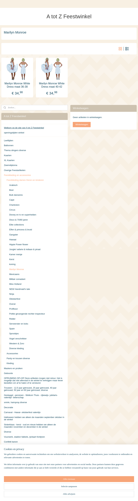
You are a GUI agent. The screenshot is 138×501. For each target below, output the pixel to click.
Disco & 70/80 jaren (18, 220)
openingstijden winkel (14, 132)
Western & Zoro (16, 343)
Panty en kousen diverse (18, 358)
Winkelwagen (81, 124)
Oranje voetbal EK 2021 (15, 446)
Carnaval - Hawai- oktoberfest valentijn (22, 412)
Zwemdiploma (10, 165)
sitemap (61, 495)
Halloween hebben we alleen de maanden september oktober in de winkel (34, 418)
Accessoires (9, 466)
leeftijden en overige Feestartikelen (20, 461)
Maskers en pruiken (13, 368)
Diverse (7, 432)
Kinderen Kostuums (13, 456)
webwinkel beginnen (77, 495)
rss (67, 495)
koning (12, 264)
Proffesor (13, 309)
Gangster (13, 234)
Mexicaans (14, 274)
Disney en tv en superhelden (22, 214)
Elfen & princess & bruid (20, 229)
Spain (12, 328)
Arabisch (13, 185)
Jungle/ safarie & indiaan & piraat (24, 249)
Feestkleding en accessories (17, 175)
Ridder (12, 319)
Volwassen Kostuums (14, 451)
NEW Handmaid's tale (19, 289)
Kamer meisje (15, 254)
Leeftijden (8, 140)
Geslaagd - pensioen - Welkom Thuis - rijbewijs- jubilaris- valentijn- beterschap (31, 396)
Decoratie (8, 407)
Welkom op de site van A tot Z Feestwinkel (24, 128)
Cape (11, 200)
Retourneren (10, 481)
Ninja (11, 294)
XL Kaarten (9, 160)
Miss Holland (15, 284)
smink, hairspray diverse (15, 402)
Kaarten (7, 155)
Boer (11, 190)
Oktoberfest (14, 299)
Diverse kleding (16, 348)
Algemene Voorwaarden (15, 476)
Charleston (14, 205)
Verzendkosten (11, 471)
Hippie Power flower (18, 244)
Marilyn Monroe (16, 269)
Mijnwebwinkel (103, 495)
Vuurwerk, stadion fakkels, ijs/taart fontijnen (24, 437)
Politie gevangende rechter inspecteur (27, 314)
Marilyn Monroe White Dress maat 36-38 (17, 85)
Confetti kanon (11, 442)
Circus (12, 210)
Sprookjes (14, 333)
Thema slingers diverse (15, 150)
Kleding (10, 363)
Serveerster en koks (18, 324)
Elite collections (16, 224)
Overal (12, 304)
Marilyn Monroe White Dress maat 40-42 (52, 85)
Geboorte (8, 373)
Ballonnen (8, 145)
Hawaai (12, 239)
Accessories (12, 353)
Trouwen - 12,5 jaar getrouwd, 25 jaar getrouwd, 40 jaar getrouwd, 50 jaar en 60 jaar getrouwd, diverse (30, 389)
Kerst (11, 259)
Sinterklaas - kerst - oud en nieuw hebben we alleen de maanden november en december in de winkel (30, 425)
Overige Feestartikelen (14, 170)
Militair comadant (17, 279)
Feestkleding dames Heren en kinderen (25, 180)
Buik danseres (16, 195)
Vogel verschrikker (18, 338)
